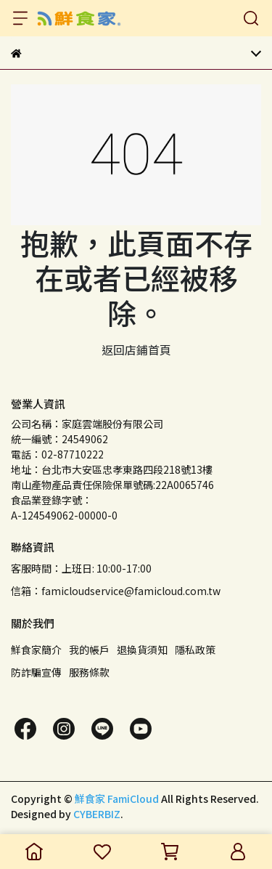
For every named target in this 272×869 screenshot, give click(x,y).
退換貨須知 (142, 649)
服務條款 (89, 672)
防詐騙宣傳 (36, 672)
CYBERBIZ (96, 814)
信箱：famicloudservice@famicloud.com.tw (116, 590)
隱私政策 (195, 649)
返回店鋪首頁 (136, 349)
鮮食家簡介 (36, 649)
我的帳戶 (89, 649)
